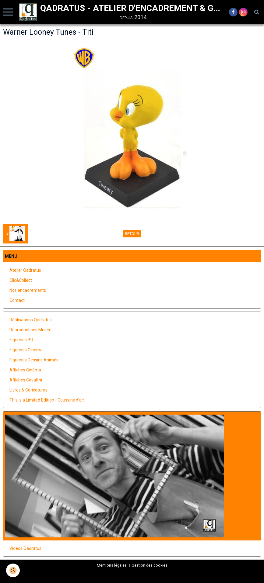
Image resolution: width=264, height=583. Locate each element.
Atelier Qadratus (25, 270)
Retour (132, 234)
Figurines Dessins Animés (33, 359)
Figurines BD (21, 339)
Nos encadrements (27, 290)
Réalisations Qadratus (30, 319)
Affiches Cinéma (25, 369)
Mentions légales (112, 565)
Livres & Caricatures (28, 390)
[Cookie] (13, 570)
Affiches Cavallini (25, 380)
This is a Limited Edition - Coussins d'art (47, 400)
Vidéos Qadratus (25, 548)
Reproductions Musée (30, 329)
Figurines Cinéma (26, 349)
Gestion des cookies (149, 565)
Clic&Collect (20, 280)
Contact (17, 300)
